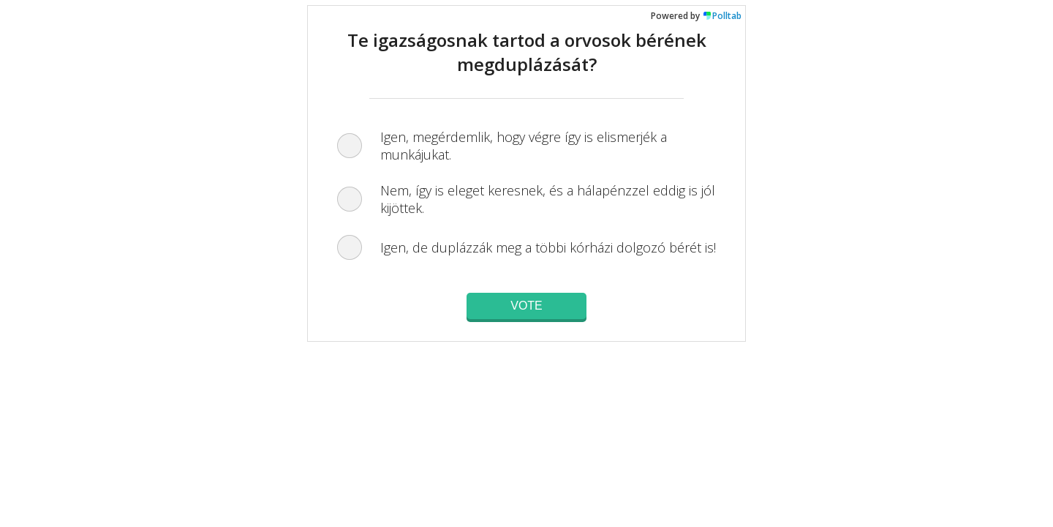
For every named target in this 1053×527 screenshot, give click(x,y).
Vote (526, 305)
